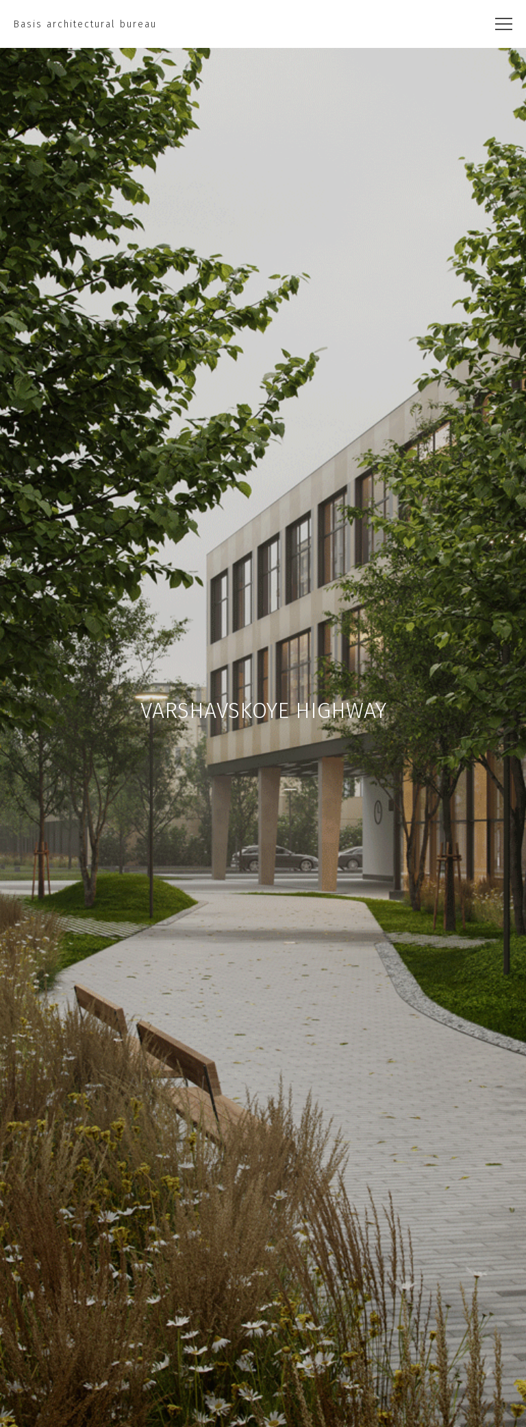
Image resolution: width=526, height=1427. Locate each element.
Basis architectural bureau (85, 24)
